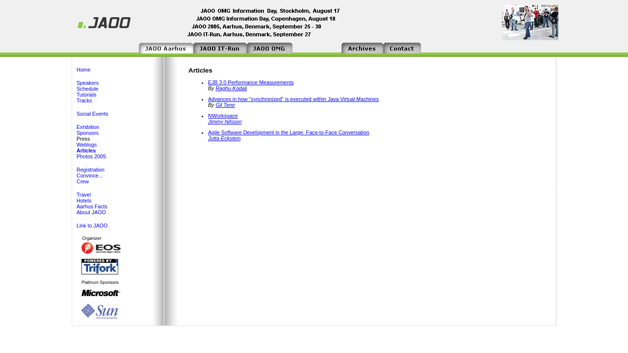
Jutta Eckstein (224, 138)
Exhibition (88, 127)
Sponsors (88, 133)
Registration (91, 170)
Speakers (88, 83)
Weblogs (87, 145)
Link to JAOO (92, 225)
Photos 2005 (91, 156)
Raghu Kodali (231, 88)
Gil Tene (225, 105)
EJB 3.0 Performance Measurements (251, 82)
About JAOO (91, 212)
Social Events (92, 114)
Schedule (87, 89)
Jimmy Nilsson (225, 122)
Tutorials (86, 95)
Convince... (90, 175)
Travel (84, 195)
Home (83, 70)
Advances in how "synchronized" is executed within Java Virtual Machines (293, 99)
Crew (83, 181)
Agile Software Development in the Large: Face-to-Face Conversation (288, 132)
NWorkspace (223, 116)
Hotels (84, 200)
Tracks (84, 100)
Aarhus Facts (92, 206)
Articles (86, 150)
